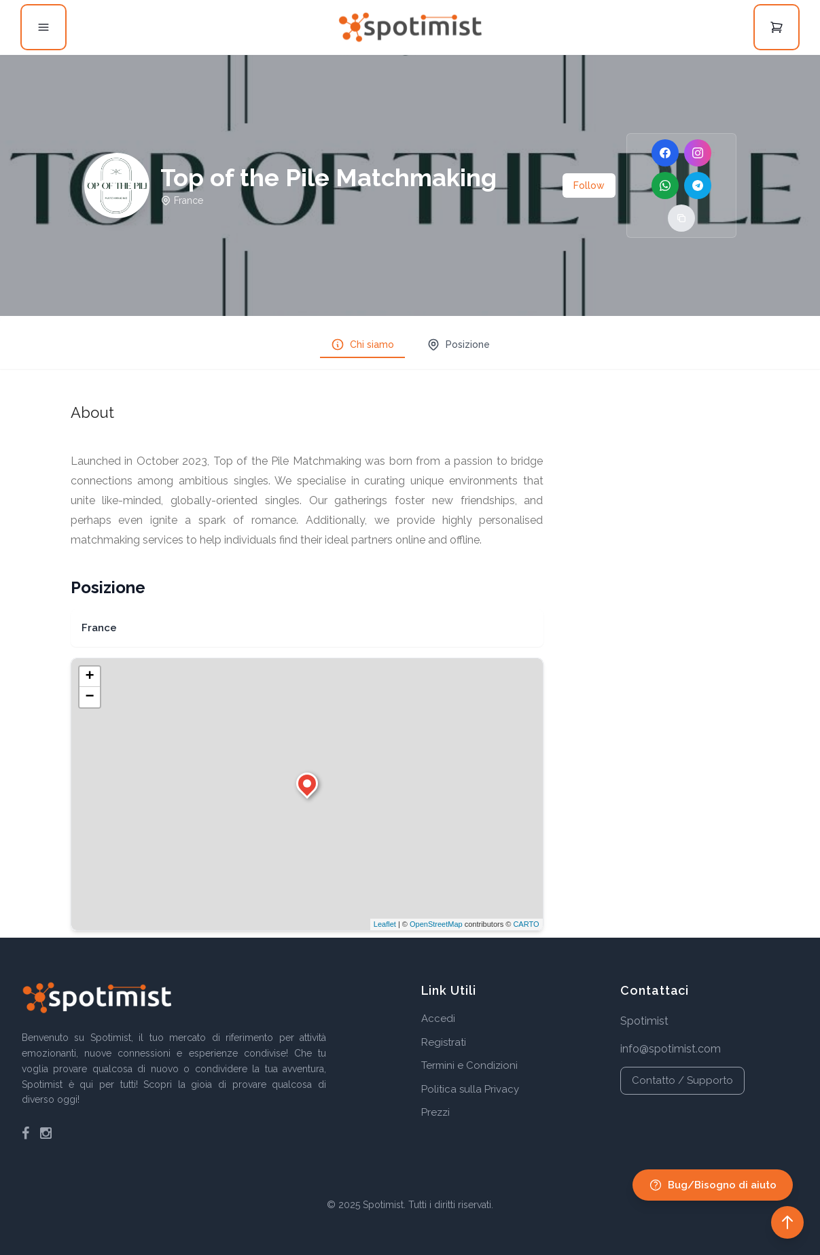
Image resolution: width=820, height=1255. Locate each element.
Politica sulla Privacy (470, 1089)
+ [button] (89, 677)
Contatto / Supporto (682, 1080)
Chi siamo (362, 344)
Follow (589, 185)
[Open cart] (776, 27)
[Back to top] (787, 1222)
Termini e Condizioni (469, 1065)
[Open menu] (43, 27)
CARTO (526, 924)
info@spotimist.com (670, 1048)
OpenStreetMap (436, 924)
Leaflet (385, 924)
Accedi (438, 1018)
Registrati (443, 1042)
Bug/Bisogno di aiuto (713, 1185)
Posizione (458, 344)
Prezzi (435, 1112)
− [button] (89, 697)
